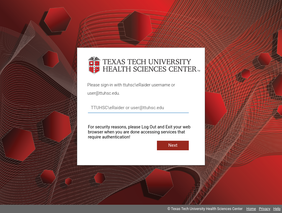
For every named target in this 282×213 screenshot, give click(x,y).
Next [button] (172, 145)
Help (277, 209)
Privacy (264, 209)
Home (251, 209)
